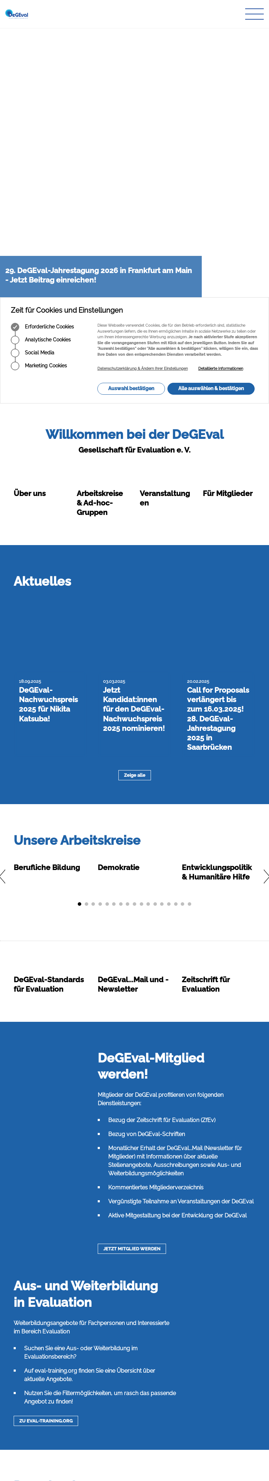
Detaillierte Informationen (220, 99)
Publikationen (112, 1398)
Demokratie (118, 533)
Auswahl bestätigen (131, 119)
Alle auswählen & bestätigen (211, 119)
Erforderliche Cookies (42, 58)
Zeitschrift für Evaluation (123, 1405)
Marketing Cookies (39, 97)
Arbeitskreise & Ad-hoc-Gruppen (100, 233)
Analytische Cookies (41, 71)
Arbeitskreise (112, 1391)
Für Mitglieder (228, 224)
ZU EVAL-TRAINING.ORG (46, 1086)
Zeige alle (134, 440)
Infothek (106, 1418)
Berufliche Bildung (47, 533)
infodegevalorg (48, 1435)
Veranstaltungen (115, 1412)
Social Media (32, 84)
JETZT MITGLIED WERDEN (131, 914)
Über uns (30, 224)
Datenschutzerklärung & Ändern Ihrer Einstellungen (142, 99)
